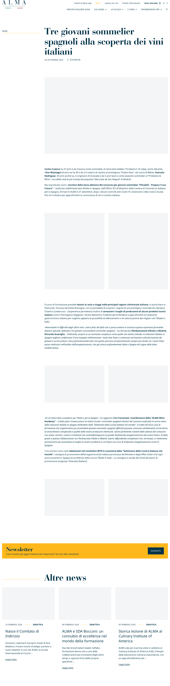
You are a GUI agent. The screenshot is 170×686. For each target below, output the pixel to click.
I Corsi (131, 9)
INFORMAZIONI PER (150, 9)
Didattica (38, 624)
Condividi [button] (73, 59)
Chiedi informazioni (131, 3)
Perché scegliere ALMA (78, 9)
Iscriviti (156, 550)
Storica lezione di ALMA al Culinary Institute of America (140, 636)
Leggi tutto (11, 659)
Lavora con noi (111, 3)
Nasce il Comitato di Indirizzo (22, 634)
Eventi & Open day (83, 3)
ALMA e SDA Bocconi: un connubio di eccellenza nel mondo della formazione (84, 636)
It (164, 3)
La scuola (116, 9)
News (98, 3)
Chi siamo (99, 9)
